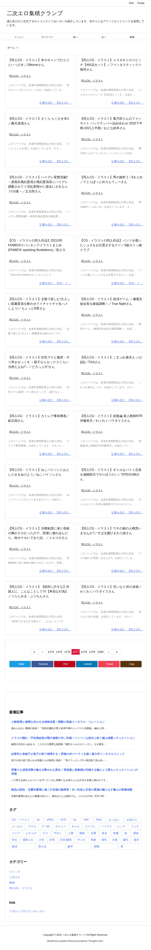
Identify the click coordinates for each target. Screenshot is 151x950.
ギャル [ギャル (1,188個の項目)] (75, 826)
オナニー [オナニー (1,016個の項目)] (60, 826)
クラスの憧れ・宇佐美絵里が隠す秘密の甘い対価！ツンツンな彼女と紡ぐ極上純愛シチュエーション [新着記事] (73, 738)
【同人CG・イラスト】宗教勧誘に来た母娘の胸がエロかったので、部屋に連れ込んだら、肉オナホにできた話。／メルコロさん (38, 533)
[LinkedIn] (86, 664)
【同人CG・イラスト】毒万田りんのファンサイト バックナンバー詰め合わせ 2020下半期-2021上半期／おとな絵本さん (111, 123)
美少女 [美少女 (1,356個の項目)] (42, 846)
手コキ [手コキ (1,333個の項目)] (81, 839)
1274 (51, 651)
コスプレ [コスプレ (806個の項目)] (90, 826)
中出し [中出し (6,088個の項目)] (58, 833)
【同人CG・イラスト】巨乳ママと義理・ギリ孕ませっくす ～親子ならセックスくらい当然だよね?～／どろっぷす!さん (38, 362)
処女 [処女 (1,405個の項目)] (104, 833)
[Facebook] (42, 664)
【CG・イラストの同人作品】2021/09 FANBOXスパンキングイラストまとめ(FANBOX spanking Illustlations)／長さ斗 (36, 245)
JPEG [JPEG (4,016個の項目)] (50, 819)
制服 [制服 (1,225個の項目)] (116, 833)
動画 (12, 882)
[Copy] (131, 664)
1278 (84, 651)
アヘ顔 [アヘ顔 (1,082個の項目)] (45, 826)
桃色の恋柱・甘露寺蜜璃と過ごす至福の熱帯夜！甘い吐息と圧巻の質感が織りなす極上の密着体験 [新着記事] (71, 789)
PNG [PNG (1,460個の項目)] (99, 819)
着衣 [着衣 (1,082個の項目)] (136, 839)
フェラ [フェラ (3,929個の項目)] (16, 833)
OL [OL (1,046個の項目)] (75, 819)
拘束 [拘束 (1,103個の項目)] (93, 839)
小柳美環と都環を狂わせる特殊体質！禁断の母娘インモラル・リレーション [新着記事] (58, 721)
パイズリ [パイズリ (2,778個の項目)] (106, 826)
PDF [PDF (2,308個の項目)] (86, 819)
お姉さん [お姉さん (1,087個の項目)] (131, 819)
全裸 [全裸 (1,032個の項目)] (93, 833)
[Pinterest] (64, 664)
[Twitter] (20, 664)
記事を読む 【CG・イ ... (55, 283)
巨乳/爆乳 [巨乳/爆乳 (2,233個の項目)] (66, 839)
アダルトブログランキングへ (27, 911)
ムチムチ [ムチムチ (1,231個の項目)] (31, 833)
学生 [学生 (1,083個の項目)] (14, 839)
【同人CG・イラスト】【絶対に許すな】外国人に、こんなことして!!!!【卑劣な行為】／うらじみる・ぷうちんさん (38, 591)
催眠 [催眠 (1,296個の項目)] (82, 833)
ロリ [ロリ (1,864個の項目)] (45, 833)
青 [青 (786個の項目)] (122, 846)
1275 (59, 651)
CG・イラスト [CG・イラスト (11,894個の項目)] (21, 819)
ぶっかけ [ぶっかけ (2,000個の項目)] (17, 826)
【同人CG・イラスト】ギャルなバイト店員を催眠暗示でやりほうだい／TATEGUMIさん (110, 474)
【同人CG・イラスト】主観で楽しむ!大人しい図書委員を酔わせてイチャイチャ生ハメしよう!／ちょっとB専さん (39, 303)
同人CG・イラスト (20, 75)
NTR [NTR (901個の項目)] (63, 819)
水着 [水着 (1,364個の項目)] (115, 839)
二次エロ (14, 877)
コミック (14, 871)
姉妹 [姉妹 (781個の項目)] (136, 833)
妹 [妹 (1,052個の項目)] (125, 833)
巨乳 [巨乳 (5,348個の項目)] (52, 839)
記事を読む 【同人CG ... (55, 102)
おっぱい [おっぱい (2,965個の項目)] (114, 819)
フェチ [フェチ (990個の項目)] (135, 826)
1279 (92, 651)
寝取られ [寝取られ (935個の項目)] (28, 839)
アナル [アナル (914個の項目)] (32, 826)
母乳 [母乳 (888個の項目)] (104, 839)
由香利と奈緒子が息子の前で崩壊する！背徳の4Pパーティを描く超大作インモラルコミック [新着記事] (68, 753)
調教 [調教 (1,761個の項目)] (96, 846)
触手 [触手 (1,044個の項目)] (70, 846)
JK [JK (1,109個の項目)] (38, 819)
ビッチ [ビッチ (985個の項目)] (121, 826)
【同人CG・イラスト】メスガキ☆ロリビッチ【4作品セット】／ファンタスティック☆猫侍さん (111, 64)
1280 (100, 651)
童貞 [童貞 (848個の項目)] (14, 846)
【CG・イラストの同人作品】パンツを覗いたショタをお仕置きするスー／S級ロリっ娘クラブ (111, 245)
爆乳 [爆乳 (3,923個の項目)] (125, 839)
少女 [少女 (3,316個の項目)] (41, 839)
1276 (67, 651)
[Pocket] (109, 664)
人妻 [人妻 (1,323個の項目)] (71, 833)
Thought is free (95, 941)
